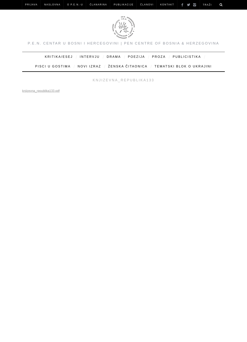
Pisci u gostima (53, 66)
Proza (159, 56)
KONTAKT (167, 4)
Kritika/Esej (59, 56)
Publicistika (187, 56)
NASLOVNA (52, 4)
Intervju (90, 56)
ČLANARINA (98, 4)
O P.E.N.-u (75, 4)
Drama (114, 56)
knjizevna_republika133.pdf (41, 90)
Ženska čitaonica (128, 66)
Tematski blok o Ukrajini (183, 66)
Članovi (146, 4)
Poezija (136, 56)
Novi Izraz (89, 66)
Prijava (31, 4)
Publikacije (124, 4)
